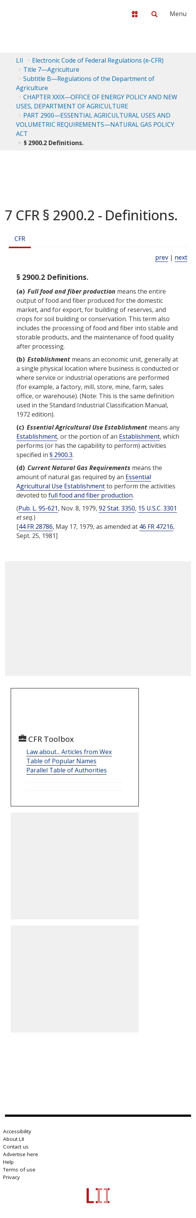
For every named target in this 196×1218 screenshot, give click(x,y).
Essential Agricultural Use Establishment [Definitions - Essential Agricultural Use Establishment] (83, 481)
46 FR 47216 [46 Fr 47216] (156, 526)
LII (19, 60)
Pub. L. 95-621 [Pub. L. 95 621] (38, 508)
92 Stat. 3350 (117, 508)
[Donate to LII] (134, 14)
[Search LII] (154, 14)
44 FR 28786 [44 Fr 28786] (36, 526)
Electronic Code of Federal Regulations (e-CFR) (98, 60)
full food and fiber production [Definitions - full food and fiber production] (90, 495)
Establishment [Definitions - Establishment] (36, 436)
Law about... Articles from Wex (69, 752)
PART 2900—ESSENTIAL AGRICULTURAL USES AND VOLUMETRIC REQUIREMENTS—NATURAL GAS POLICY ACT (95, 124)
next (181, 257)
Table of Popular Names (61, 761)
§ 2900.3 (61, 455)
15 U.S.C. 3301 (157, 508)
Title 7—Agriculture (51, 69)
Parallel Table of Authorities (66, 770)
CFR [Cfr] (19, 238)
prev (161, 257)
